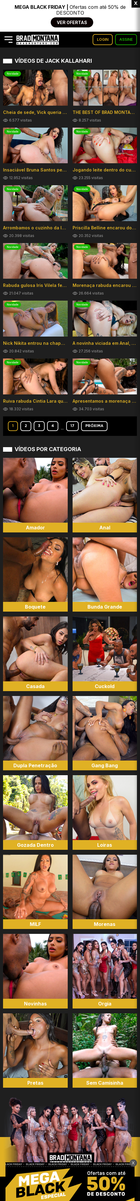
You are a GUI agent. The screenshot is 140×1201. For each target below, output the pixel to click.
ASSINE (126, 39)
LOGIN (102, 39)
